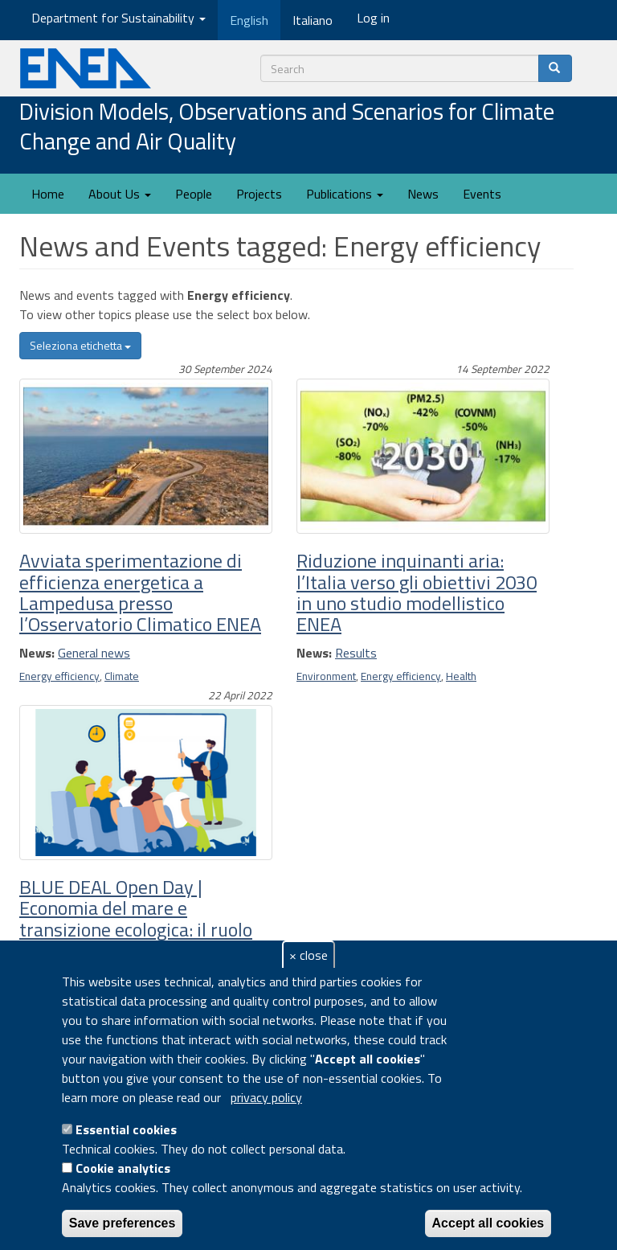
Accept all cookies (488, 1223)
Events (482, 193)
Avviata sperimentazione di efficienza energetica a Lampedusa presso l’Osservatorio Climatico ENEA (140, 592)
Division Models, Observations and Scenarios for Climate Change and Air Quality (286, 127)
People (193, 193)
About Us (119, 193)
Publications (344, 193)
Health (461, 676)
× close (308, 955)
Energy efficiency (59, 676)
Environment (326, 676)
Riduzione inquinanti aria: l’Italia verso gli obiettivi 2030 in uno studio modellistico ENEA (416, 592)
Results (356, 652)
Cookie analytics (123, 1168)
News (423, 193)
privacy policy (266, 1097)
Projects (259, 193)
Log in (373, 17)
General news (94, 652)
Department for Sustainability (118, 17)
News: (37, 652)
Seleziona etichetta (80, 345)
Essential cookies (126, 1129)
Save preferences (122, 1223)
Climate (121, 676)
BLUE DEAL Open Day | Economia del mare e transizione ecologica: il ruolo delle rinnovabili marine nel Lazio (135, 929)
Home (47, 193)
